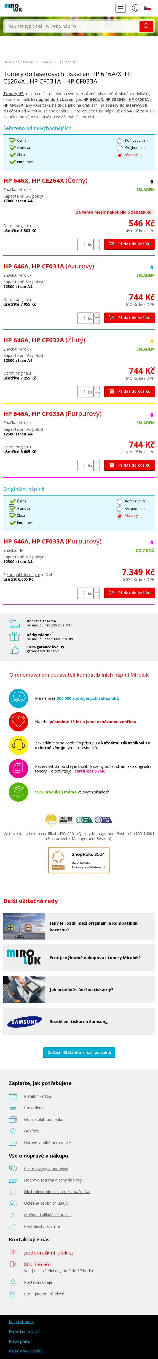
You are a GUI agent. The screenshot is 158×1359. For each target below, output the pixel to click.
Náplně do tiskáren (18, 62)
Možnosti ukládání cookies (47, 1214)
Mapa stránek (21, 1321)
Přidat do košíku (129, 243)
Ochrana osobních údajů (46, 1203)
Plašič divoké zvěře (26, 1350)
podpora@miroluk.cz (49, 1252)
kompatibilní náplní (23, 574)
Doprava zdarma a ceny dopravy (53, 1180)
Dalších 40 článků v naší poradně (79, 1052)
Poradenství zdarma (42, 1226)
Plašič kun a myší (24, 1331)
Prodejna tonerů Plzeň (44, 1293)
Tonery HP (68, 62)
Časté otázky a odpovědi (46, 1168)
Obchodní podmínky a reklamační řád (57, 1191)
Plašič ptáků (19, 1341)
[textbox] (72, 26)
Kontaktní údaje (38, 1282)
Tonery (46, 62)
